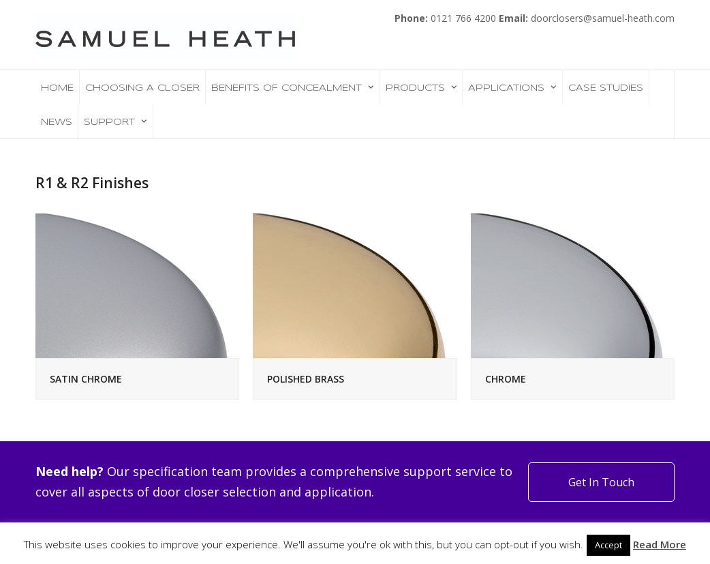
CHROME (505, 378)
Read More (659, 544)
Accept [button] (608, 545)
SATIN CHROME (86, 378)
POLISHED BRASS (305, 378)
